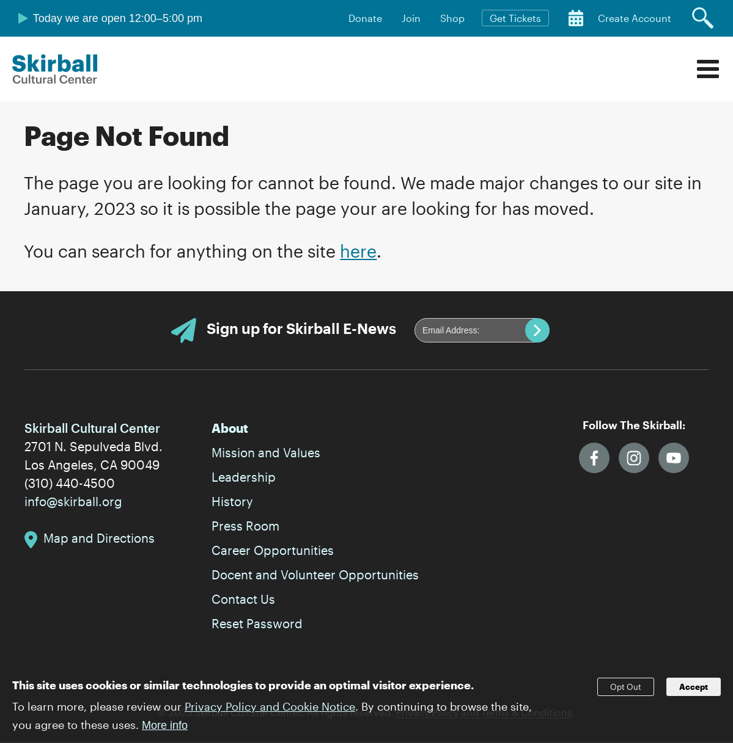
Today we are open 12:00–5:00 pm (117, 18)
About (230, 428)
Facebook (594, 458)
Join (411, 18)
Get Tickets (515, 18)
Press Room (245, 525)
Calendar (576, 18)
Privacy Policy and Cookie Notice (270, 711)
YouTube (673, 458)
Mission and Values (266, 452)
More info (165, 730)
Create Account (634, 18)
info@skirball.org (73, 501)
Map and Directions (99, 538)
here (358, 251)
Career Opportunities (273, 550)
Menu (708, 69)
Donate (365, 18)
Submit (537, 330)
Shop (452, 18)
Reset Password (257, 623)
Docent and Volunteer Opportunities (315, 574)
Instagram (634, 458)
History (232, 501)
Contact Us (243, 599)
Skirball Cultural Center (55, 69)
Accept (693, 692)
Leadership (244, 476)
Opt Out (625, 692)
